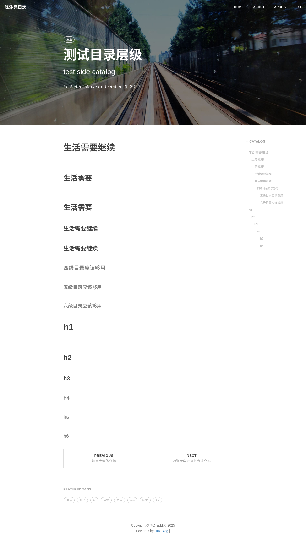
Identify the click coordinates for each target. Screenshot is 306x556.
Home (239, 7)
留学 (106, 500)
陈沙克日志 (15, 7)
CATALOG (257, 141)
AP (157, 500)
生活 (69, 39)
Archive (281, 7)
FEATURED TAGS (77, 489)
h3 (256, 224)
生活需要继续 (259, 152)
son (132, 500)
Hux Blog (161, 531)
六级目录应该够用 (271, 202)
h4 (258, 231)
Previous (104, 458)
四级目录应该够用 (267, 188)
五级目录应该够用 (271, 195)
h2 (253, 217)
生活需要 (257, 159)
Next (192, 458)
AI (94, 500)
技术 (119, 500)
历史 (145, 500)
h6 (261, 246)
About (259, 7)
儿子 (82, 500)
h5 (261, 238)
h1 (250, 210)
